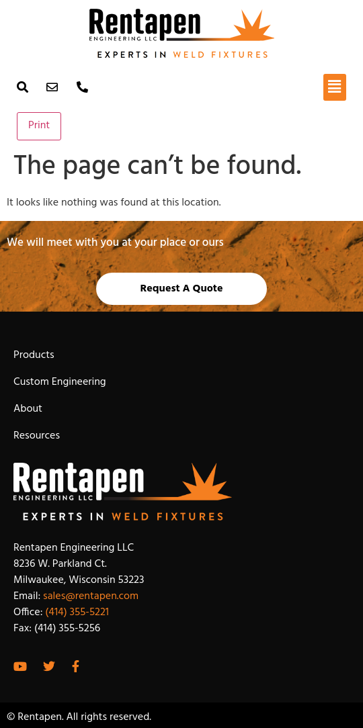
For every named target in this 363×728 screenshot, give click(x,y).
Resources (36, 436)
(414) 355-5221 (77, 612)
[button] (334, 87)
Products (33, 355)
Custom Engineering (59, 382)
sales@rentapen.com (90, 596)
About (27, 409)
